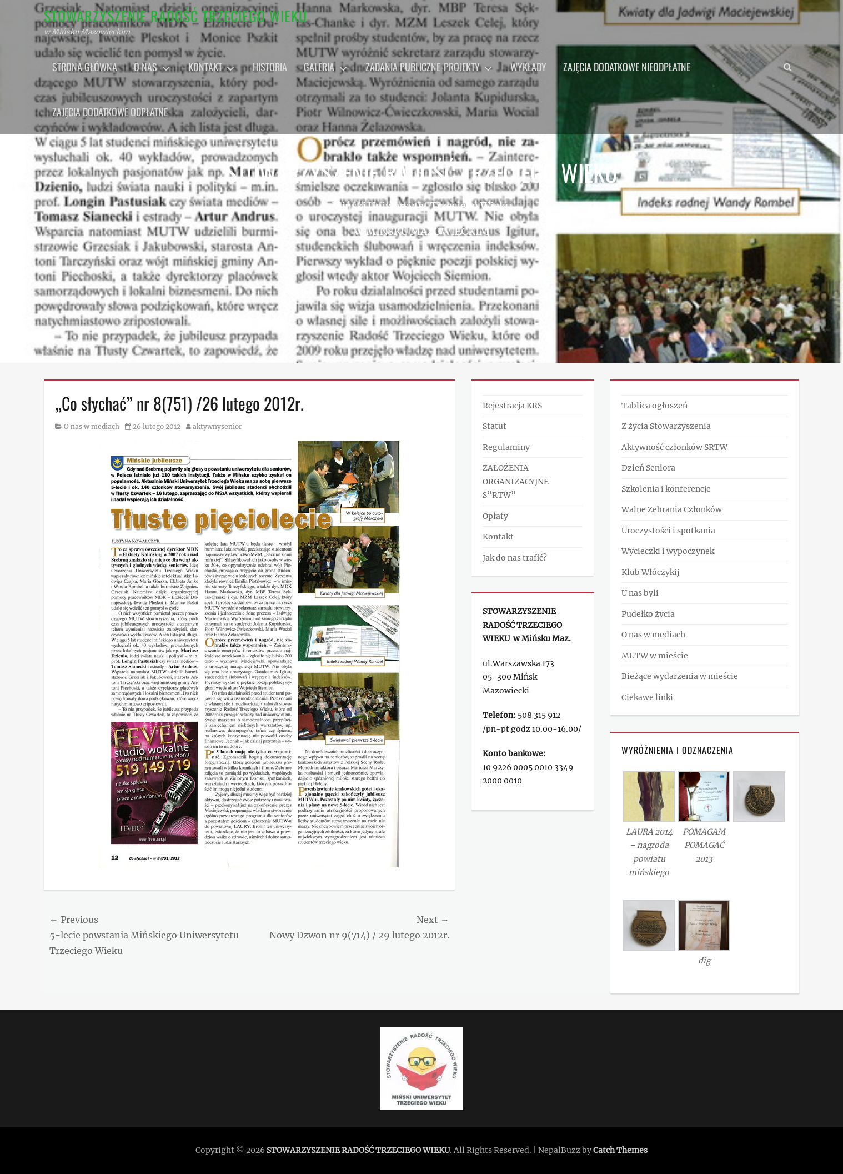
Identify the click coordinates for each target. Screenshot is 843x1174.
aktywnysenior (217, 426)
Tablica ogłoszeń (654, 406)
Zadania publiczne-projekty (422, 66)
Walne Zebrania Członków (671, 509)
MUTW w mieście (654, 656)
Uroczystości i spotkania (668, 531)
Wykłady (528, 66)
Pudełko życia (648, 614)
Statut (494, 426)
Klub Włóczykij (650, 572)
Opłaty (495, 516)
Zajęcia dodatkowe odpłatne (110, 111)
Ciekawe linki (647, 697)
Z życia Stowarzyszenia (666, 426)
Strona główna (84, 66)
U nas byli (640, 593)
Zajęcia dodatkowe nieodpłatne (626, 66)
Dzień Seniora (648, 468)
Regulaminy (506, 447)
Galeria (319, 66)
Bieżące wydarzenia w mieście (679, 676)
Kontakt (205, 66)
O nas (145, 66)
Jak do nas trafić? (515, 558)
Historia (270, 66)
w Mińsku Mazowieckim (421, 231)
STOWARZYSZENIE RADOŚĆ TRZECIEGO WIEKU (175, 16)
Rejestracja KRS (512, 406)
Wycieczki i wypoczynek (667, 551)
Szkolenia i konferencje (666, 489)
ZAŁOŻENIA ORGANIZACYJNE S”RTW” (516, 481)
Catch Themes (620, 1150)
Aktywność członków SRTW (674, 447)
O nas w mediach (91, 426)
